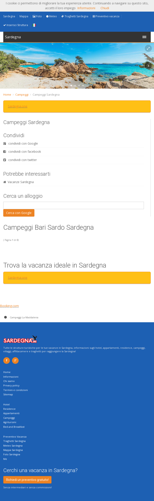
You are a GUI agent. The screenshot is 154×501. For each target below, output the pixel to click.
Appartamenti (11, 413)
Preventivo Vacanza (15, 436)
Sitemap (8, 394)
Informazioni (10, 376)
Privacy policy (11, 385)
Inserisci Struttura (15, 25)
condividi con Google (20, 143)
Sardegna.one (17, 106)
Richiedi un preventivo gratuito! (27, 480)
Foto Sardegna (11, 454)
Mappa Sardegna (13, 450)
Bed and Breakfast (14, 426)
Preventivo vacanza (106, 16)
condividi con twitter (20, 160)
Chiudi (105, 8)
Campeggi (21, 94)
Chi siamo (9, 381)
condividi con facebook (22, 151)
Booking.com (9, 306)
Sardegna (9, 16)
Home (7, 94)
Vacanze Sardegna (18, 182)
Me (5, 459)
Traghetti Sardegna (74, 16)
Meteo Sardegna (13, 445)
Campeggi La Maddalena (20, 317)
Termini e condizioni (15, 390)
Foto (37, 16)
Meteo (51, 16)
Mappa (23, 16)
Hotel (6, 404)
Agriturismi (9, 422)
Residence (9, 408)
